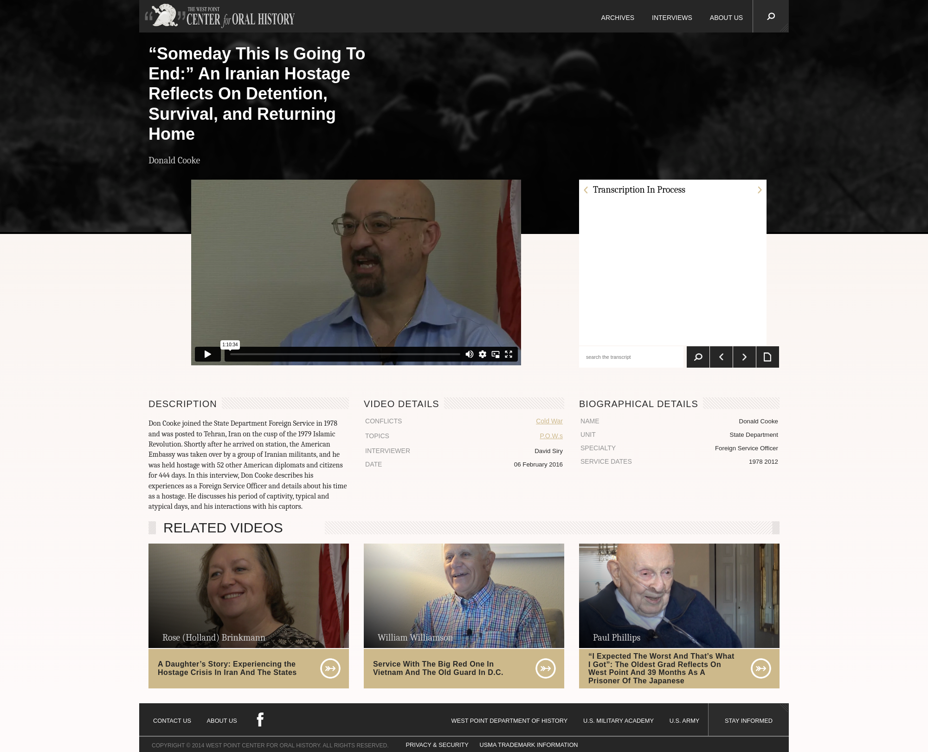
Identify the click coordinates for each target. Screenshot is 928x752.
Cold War (549, 421)
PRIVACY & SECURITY (437, 744)
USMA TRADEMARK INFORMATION (528, 744)
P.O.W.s (551, 436)
